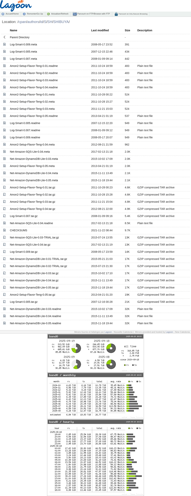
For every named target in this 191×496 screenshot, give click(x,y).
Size (127, 30)
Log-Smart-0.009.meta (23, 44)
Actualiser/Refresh (59, 14)
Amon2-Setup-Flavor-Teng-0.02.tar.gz (32, 194)
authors (33, 22)
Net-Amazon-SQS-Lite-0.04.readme (31, 223)
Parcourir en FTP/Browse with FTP (93, 14)
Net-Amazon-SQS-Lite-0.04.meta (30, 151)
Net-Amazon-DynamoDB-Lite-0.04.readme (35, 316)
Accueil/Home (12, 14)
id (41, 22)
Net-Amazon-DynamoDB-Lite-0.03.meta (34, 158)
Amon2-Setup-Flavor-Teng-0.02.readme (34, 73)
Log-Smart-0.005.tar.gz (24, 301)
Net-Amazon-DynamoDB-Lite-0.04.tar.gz (34, 280)
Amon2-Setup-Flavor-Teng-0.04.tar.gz (32, 208)
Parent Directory (19, 37)
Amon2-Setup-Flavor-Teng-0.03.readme (34, 80)
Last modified (100, 30)
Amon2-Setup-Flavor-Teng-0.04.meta (32, 144)
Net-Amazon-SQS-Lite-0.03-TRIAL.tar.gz (34, 237)
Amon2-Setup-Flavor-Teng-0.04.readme (34, 87)
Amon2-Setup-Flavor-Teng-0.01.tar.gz (32, 187)
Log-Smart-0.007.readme (25, 130)
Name (13, 30)
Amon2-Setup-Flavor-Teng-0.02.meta (32, 101)
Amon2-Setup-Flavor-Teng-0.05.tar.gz (32, 294)
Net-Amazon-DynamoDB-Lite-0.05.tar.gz (34, 287)
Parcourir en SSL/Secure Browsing (132, 14)
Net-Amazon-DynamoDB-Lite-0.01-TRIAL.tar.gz (38, 258)
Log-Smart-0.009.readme (25, 137)
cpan (22, 22)
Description (144, 30)
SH (49, 22)
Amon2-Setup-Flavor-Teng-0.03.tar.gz (32, 201)
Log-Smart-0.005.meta (23, 51)
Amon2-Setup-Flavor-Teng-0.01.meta (32, 94)
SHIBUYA (61, 22)
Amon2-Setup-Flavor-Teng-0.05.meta (32, 166)
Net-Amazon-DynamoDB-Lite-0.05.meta (34, 180)
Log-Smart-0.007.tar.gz (24, 216)
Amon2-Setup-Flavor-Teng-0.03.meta (32, 108)
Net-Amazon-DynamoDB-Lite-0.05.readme (35, 323)
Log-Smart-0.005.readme (25, 123)
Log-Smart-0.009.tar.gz (24, 251)
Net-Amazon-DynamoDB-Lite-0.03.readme (35, 309)
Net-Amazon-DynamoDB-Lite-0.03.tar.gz (34, 273)
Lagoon (108, 332)
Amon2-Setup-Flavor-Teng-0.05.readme (34, 115)
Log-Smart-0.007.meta (23, 58)
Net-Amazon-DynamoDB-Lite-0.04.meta (34, 173)
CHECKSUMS (18, 230)
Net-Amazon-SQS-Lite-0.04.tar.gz (30, 244)
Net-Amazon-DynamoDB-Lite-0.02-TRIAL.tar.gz (38, 266)
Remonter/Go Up (35, 14)
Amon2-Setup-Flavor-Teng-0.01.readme (34, 65)
